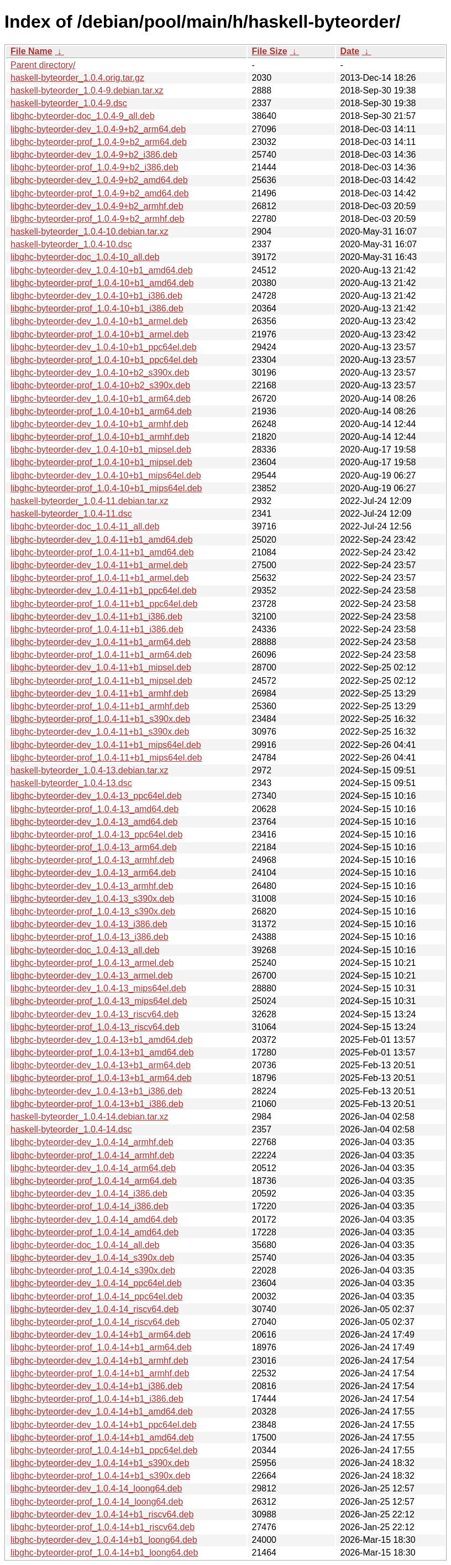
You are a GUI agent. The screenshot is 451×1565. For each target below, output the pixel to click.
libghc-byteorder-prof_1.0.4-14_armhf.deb (92, 1155)
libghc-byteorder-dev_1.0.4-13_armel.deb (92, 975)
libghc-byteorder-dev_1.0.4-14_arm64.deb (93, 1168)
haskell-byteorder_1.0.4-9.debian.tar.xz (87, 90)
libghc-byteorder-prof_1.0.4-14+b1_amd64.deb (102, 1437)
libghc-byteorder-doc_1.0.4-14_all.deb (85, 1245)
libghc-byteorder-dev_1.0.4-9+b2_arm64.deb (98, 129)
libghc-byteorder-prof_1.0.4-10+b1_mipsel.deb (101, 462)
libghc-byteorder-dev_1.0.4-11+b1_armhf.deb (99, 693)
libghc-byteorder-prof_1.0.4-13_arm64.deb (94, 847)
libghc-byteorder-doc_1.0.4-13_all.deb (85, 950)
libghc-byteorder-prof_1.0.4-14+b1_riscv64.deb (103, 1527)
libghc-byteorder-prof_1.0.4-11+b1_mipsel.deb (101, 680)
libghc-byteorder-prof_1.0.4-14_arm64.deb (94, 1181)
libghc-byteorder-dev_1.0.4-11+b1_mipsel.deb (101, 667)
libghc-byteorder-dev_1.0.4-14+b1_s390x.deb (100, 1463)
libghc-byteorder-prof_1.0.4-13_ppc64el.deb (96, 834)
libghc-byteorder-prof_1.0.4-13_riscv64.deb (95, 1027)
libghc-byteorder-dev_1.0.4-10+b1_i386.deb (96, 295)
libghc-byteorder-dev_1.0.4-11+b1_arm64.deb (101, 642)
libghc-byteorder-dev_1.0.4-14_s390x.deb (92, 1257)
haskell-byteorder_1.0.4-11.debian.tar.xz (90, 501)
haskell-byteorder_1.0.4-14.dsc (71, 1129)
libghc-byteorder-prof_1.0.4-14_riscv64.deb (95, 1322)
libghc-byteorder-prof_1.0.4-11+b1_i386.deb (97, 629)
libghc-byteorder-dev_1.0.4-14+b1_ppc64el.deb (104, 1424)
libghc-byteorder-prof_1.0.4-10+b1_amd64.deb (102, 283)
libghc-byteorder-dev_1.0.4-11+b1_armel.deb (99, 565)
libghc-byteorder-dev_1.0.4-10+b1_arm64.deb (101, 398)
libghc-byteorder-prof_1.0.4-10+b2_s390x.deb (100, 385)
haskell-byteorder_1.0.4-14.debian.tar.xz (90, 1116)
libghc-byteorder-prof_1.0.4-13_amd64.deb (95, 809)
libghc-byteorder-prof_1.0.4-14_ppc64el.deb (96, 1296)
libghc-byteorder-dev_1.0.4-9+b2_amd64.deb (99, 180)
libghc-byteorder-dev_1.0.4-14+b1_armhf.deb (99, 1360)
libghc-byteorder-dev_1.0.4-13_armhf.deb (92, 886)
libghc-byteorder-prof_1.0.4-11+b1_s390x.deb (100, 719)
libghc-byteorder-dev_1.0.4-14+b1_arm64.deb (101, 1334)
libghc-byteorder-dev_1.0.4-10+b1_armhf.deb (99, 424)
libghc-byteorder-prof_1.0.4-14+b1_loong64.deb (104, 1552)
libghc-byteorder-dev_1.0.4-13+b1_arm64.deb (101, 1065)
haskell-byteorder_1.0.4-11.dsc (71, 513)
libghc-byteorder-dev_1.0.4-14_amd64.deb (94, 1219)
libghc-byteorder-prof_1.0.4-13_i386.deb (90, 937)
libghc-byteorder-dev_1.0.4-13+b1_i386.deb (96, 1091)
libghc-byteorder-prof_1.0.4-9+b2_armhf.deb (97, 218)
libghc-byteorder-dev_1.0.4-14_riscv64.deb (95, 1309)
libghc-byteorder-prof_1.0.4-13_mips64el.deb (99, 1001)
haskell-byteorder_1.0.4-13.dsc (71, 783)
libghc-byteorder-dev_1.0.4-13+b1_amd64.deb (102, 1039)
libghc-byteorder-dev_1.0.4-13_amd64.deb (94, 821)
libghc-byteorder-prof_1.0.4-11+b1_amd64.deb (102, 552)
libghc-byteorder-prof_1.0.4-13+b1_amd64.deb (102, 1052)
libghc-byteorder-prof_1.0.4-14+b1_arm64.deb (101, 1347)
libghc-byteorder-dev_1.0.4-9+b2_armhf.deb (97, 206)
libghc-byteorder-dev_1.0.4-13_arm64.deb (93, 872)
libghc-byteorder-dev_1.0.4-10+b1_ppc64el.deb (104, 347)
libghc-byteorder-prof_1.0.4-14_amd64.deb (95, 1232)
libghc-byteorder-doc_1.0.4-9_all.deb (83, 116)
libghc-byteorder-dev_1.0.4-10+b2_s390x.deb (100, 372)
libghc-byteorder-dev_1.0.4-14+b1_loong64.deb (104, 1540)
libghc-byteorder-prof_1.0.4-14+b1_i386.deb (97, 1398)
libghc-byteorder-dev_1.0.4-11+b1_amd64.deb (102, 539)
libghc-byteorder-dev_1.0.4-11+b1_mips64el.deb (106, 745)
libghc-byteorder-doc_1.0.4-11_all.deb (85, 526)
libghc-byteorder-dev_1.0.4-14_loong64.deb (96, 1488)
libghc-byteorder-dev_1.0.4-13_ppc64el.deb (96, 795)
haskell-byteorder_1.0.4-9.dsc (69, 103)
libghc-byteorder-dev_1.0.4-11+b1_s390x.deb (100, 731)
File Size (269, 51)
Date (350, 51)
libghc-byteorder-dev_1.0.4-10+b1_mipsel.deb (101, 449)
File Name (32, 51)
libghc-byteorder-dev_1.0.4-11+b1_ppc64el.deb (104, 590)
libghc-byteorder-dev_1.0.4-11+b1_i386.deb (96, 616)
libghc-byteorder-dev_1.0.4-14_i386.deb (89, 1193)
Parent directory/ (43, 65)
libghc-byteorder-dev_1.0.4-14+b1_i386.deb (96, 1386)
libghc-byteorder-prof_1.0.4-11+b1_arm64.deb (101, 654)
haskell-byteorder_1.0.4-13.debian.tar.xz (90, 770)
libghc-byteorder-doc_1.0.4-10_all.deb (85, 257)
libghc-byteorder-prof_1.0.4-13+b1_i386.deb (97, 1104)
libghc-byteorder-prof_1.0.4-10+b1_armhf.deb (100, 436)
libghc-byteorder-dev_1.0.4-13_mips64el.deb (98, 988)
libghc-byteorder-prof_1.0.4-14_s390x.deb (93, 1270)
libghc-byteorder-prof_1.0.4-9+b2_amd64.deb (99, 193)
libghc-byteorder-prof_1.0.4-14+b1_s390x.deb (100, 1475)
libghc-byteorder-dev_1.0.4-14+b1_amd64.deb (102, 1411)
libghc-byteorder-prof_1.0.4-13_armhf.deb (92, 860)
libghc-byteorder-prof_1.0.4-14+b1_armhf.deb (100, 1373)
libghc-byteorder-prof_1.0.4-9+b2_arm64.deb (99, 142)
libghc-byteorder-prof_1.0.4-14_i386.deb (90, 1206)
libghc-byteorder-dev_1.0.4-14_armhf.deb (92, 1142)
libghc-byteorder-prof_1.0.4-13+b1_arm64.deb (101, 1078)
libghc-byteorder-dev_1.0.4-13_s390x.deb (92, 898)
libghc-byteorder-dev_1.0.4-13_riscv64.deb (95, 1014)
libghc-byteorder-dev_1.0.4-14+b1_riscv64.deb (102, 1514)
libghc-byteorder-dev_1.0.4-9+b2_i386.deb (94, 154)
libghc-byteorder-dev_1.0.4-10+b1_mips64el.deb (106, 475)
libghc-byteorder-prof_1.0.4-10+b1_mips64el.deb (106, 488)
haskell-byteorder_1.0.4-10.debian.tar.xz (90, 231)
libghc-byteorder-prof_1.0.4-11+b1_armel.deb (99, 578)
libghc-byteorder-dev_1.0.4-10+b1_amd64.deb (102, 270)
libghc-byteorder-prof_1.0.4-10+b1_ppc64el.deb (104, 360)
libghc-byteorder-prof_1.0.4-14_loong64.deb (97, 1501)
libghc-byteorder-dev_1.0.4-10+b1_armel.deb (99, 321)
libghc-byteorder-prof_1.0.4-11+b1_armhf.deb (100, 706)
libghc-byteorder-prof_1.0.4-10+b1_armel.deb (99, 334)
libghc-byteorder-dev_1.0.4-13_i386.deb (89, 924)
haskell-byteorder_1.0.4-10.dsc (71, 244)
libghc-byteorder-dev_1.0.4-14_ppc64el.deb (96, 1283)
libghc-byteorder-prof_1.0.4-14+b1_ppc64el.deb (104, 1450)
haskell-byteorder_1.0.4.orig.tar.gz (77, 77)
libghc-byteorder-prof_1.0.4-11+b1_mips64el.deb (106, 757)
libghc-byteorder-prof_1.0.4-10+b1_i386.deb (97, 308)
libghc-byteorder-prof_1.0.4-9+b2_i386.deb (95, 167)
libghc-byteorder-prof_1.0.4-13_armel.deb (92, 963)
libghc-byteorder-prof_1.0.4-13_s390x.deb (93, 911)
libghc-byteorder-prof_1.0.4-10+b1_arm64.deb (101, 411)
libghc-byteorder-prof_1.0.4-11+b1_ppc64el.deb (104, 604)
